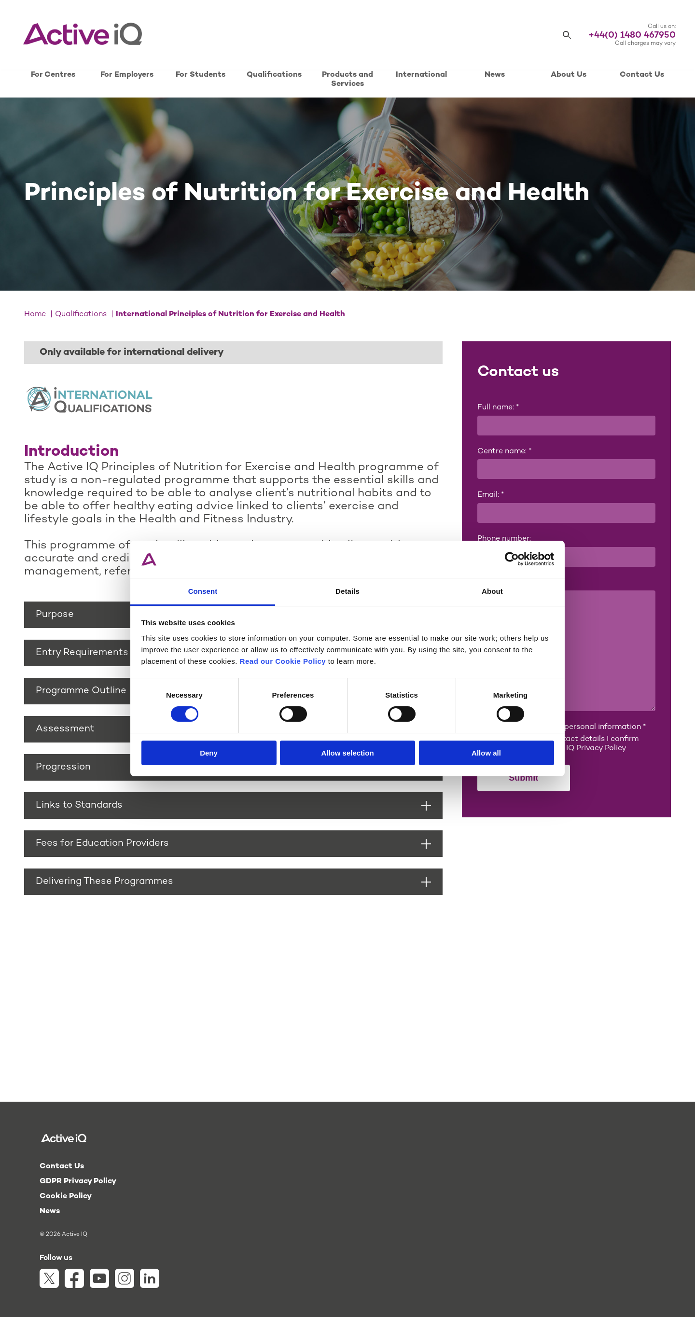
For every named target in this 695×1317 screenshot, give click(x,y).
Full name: (498, 408)
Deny (209, 753)
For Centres (53, 75)
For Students (200, 75)
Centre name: (504, 452)
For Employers (126, 75)
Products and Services (347, 79)
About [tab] (492, 591)
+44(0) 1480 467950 (632, 35)
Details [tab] (347, 591)
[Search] (567, 35)
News (495, 75)
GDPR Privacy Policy (78, 1181)
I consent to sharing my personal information (561, 727)
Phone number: (504, 539)
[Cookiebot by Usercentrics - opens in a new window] (512, 559)
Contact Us (642, 75)
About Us (568, 75)
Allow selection (347, 753)
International (421, 75)
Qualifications (274, 75)
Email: (490, 495)
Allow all (486, 753)
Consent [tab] (203, 591)
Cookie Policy (66, 1196)
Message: (494, 583)
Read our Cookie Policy (283, 661)
